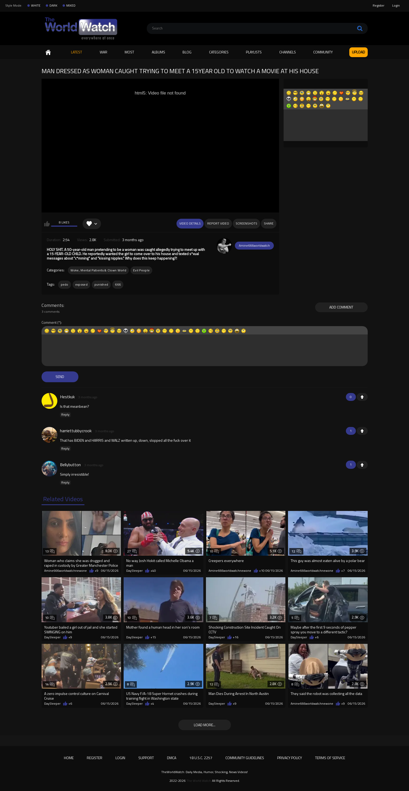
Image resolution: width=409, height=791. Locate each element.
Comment (49, 322)
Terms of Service (330, 757)
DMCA (171, 757)
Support (146, 757)
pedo (64, 284)
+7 (343, 571)
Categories (219, 52)
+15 (153, 637)
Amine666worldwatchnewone (65, 571)
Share (269, 223)
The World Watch (198, 780)
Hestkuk (67, 397)
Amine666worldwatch (254, 245)
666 (118, 284)
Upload (358, 52)
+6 (317, 637)
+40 (153, 571)
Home (48, 52)
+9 (96, 571)
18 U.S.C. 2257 (200, 757)
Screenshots (246, 223)
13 (50, 551)
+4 (152, 703)
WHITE (36, 5)
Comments (52, 305)
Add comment (341, 307)
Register (378, 5)
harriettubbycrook (76, 430)
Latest (76, 52)
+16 (235, 637)
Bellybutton (70, 464)
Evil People (141, 270)
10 (214, 551)
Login (396, 5)
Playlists (254, 52)
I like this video (47, 223)
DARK (53, 5)
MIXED (70, 5)
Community (323, 52)
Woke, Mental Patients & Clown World (98, 270)
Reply (65, 414)
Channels (287, 52)
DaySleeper (134, 571)
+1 (362, 397)
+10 (262, 571)
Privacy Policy (289, 757)
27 (132, 551)
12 (296, 551)
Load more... (204, 725)
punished (101, 284)
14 (50, 684)
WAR (103, 52)
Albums (158, 52)
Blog (187, 52)
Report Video (218, 223)
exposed (81, 284)
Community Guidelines (244, 757)
